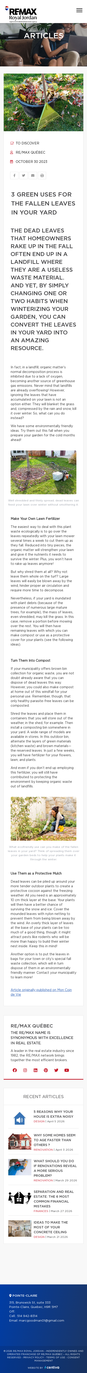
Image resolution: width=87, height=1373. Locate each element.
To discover (24, 143)
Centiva (52, 1367)
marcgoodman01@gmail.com (41, 1320)
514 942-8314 (27, 1316)
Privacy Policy (33, 1357)
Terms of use (55, 1357)
